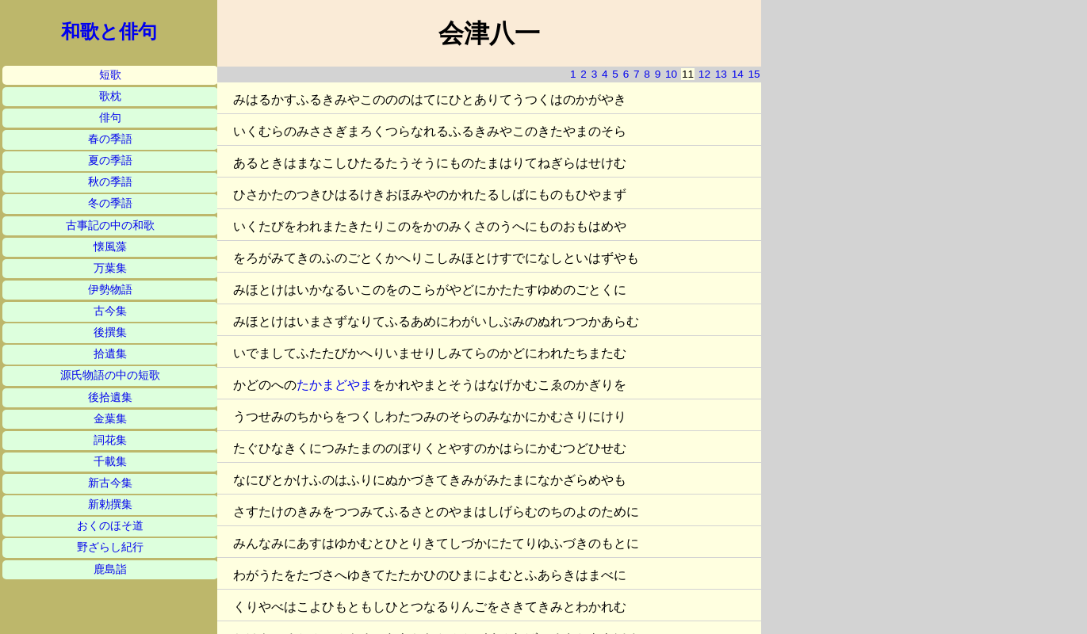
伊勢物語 (110, 290)
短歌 (110, 75)
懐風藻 (110, 247)
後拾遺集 (110, 397)
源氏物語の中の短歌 (110, 375)
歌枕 (110, 96)
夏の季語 (110, 160)
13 (721, 74)
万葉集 (110, 268)
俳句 (110, 118)
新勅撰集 (110, 504)
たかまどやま (335, 384)
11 (688, 74)
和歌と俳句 (109, 31)
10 (671, 74)
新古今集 (110, 483)
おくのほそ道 (110, 526)
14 (738, 74)
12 (704, 74)
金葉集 (110, 419)
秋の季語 (110, 182)
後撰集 (110, 332)
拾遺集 (110, 354)
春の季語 (110, 139)
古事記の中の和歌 (110, 225)
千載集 (110, 462)
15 (754, 74)
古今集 (110, 311)
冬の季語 (110, 203)
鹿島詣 (110, 569)
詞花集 (110, 440)
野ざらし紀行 (110, 547)
